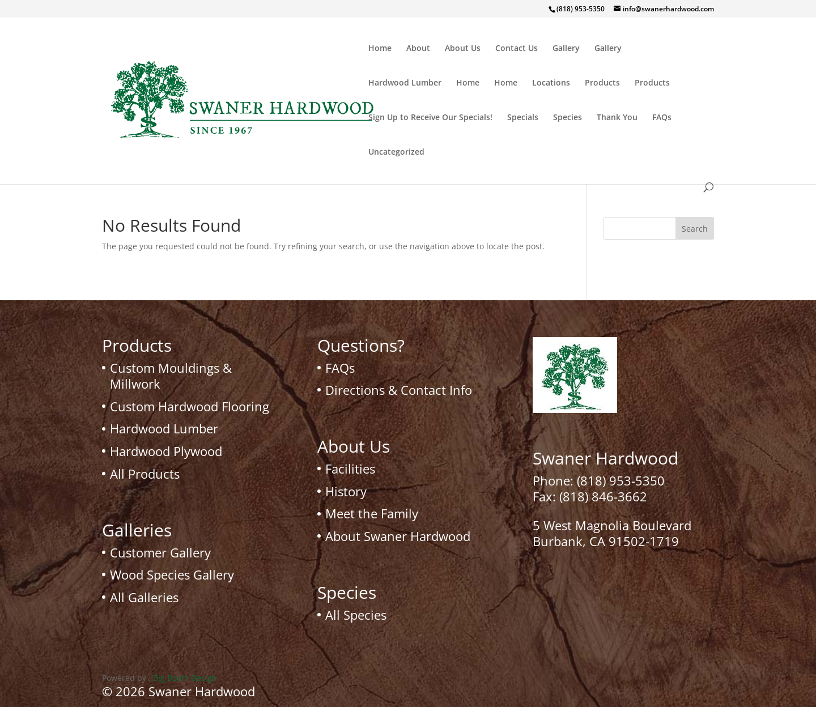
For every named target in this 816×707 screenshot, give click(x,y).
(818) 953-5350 (621, 480)
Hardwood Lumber (404, 83)
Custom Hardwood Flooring (189, 406)
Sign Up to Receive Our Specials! (430, 117)
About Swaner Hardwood (397, 535)
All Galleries (144, 597)
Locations (551, 83)
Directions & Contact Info (398, 389)
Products (602, 83)
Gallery (566, 48)
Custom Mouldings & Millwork (171, 376)
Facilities (350, 468)
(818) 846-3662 (603, 496)
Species (567, 117)
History (346, 491)
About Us (463, 48)
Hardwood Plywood (166, 450)
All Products (145, 473)
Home (380, 48)
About (418, 48)
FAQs (662, 117)
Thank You (617, 117)
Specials (522, 117)
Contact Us (516, 48)
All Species (355, 614)
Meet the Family (371, 513)
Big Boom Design (185, 677)
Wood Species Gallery (172, 574)
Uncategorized (396, 152)
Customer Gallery (160, 552)
